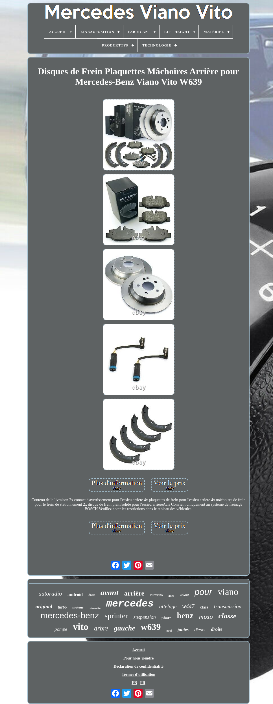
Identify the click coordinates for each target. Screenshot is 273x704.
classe (228, 616)
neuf (169, 630)
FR (142, 683)
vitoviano (156, 595)
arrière (134, 593)
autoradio (50, 593)
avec (171, 595)
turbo (62, 607)
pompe (60, 629)
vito (80, 626)
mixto (206, 616)
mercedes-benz (70, 615)
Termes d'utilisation (138, 674)
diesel (199, 629)
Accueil (138, 650)
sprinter (116, 616)
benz (185, 615)
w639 (151, 627)
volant (184, 595)
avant (110, 592)
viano (228, 592)
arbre (101, 628)
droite (216, 629)
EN (134, 683)
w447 (188, 606)
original (44, 606)
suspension (145, 617)
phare (166, 618)
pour (203, 592)
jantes (183, 629)
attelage (167, 606)
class (204, 607)
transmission (227, 606)
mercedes (130, 604)
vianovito (95, 608)
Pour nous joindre (138, 658)
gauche (124, 628)
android (75, 594)
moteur (78, 607)
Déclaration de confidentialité (138, 666)
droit (91, 595)
